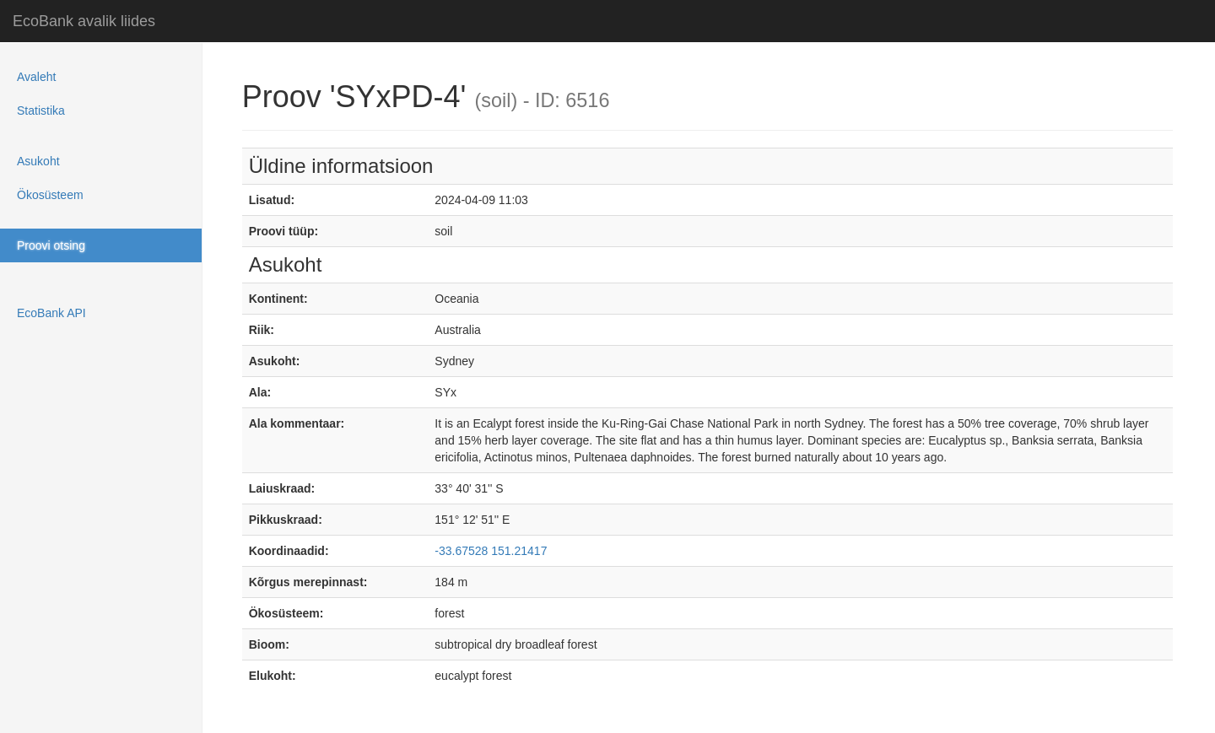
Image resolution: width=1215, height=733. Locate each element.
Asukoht (38, 161)
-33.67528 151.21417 (491, 551)
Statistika (41, 110)
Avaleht (36, 77)
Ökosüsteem (50, 195)
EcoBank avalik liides (84, 21)
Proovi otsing (51, 245)
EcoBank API (51, 313)
